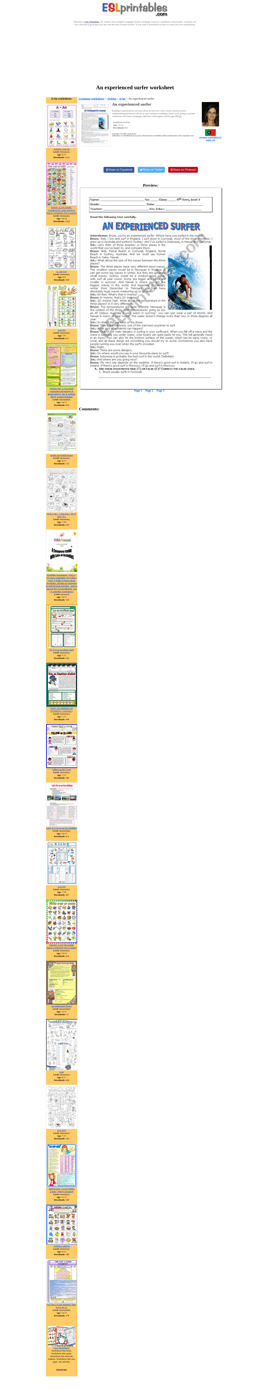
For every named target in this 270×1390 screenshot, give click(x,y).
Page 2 (149, 390)
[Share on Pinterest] (183, 170)
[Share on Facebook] (118, 170)
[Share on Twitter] (151, 170)
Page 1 (138, 390)
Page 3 (160, 390)
